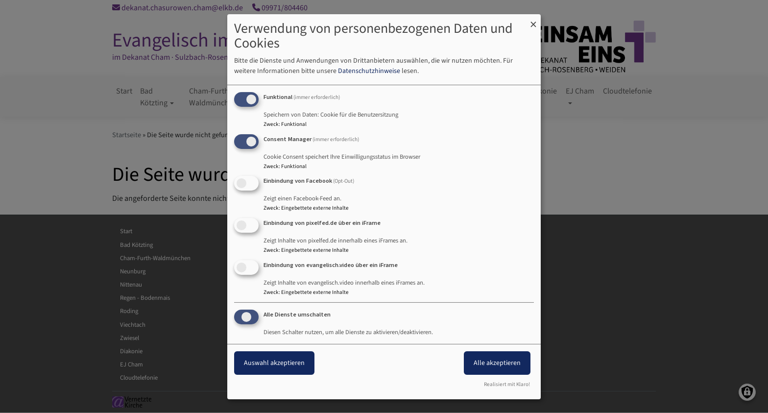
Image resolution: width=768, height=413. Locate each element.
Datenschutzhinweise (369, 71)
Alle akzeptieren (497, 363)
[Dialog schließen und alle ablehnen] (533, 20)
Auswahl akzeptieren (274, 363)
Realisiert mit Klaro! (507, 384)
